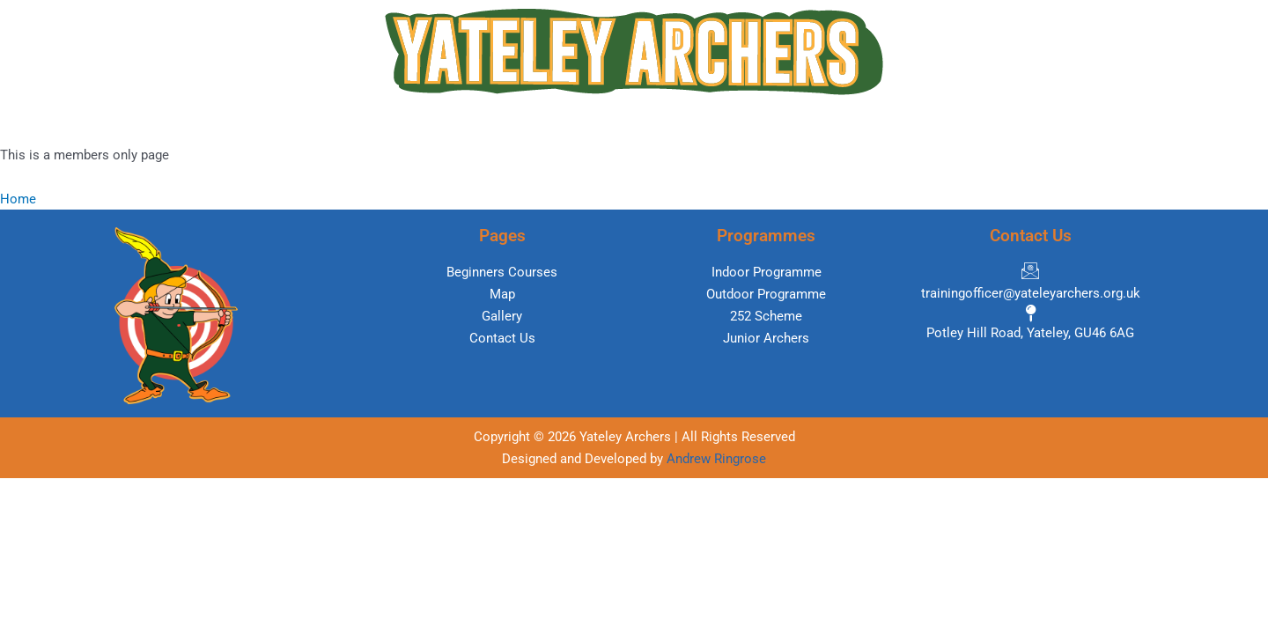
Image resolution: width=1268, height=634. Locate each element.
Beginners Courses (391, 123)
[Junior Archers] (766, 339)
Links (680, 123)
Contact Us (972, 123)
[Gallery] (502, 317)
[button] (527, 124)
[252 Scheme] (766, 317)
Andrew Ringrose (716, 459)
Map (618, 123)
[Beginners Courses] (502, 273)
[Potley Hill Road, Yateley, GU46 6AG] (1030, 325)
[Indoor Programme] (766, 273)
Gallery (749, 123)
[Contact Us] (502, 339)
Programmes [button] (523, 123)
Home (281, 123)
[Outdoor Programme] (766, 295)
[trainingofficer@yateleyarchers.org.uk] (1030, 284)
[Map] (502, 295)
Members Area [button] (850, 123)
